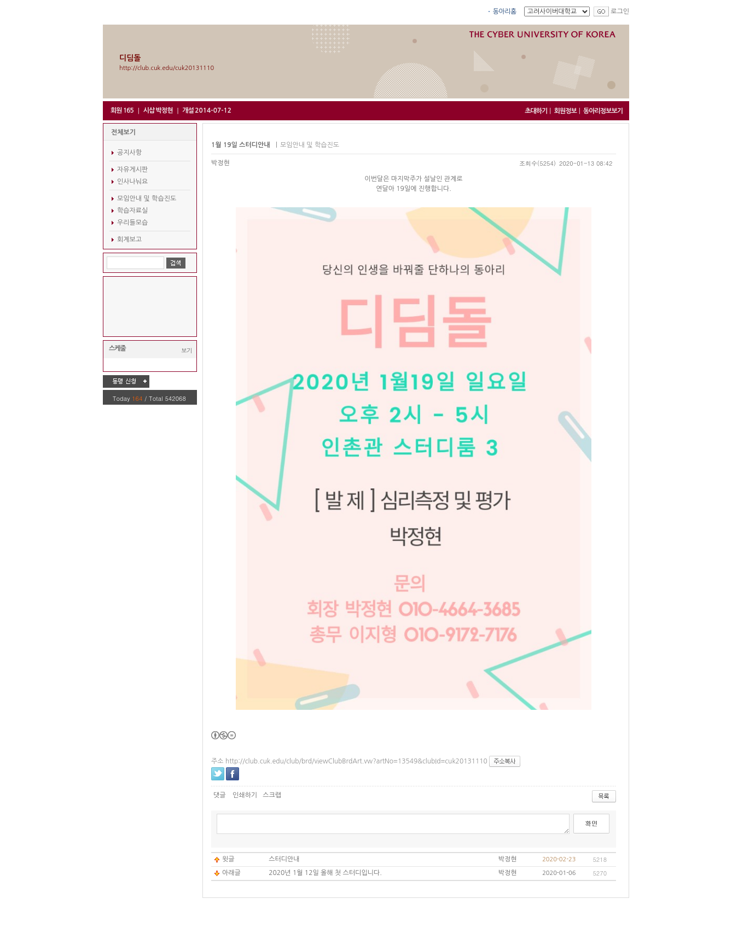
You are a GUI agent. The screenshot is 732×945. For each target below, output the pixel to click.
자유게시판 (132, 169)
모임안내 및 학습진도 (146, 198)
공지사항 (129, 152)
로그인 (620, 11)
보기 (186, 350)
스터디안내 (284, 859)
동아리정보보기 (603, 111)
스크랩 (272, 795)
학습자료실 (132, 210)
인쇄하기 (245, 795)
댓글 (219, 795)
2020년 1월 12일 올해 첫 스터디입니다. (325, 873)
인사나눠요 (132, 181)
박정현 (220, 163)
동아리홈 (504, 11)
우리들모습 (132, 222)
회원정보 (565, 111)
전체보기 (123, 132)
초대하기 (536, 111)
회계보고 (129, 239)
